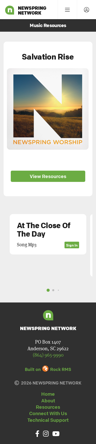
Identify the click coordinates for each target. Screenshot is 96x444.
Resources (48, 407)
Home (48, 394)
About (48, 400)
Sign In (72, 245)
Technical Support (48, 420)
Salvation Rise (48, 57)
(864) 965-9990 (48, 355)
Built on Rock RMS (48, 369)
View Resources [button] (48, 176)
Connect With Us (48, 413)
